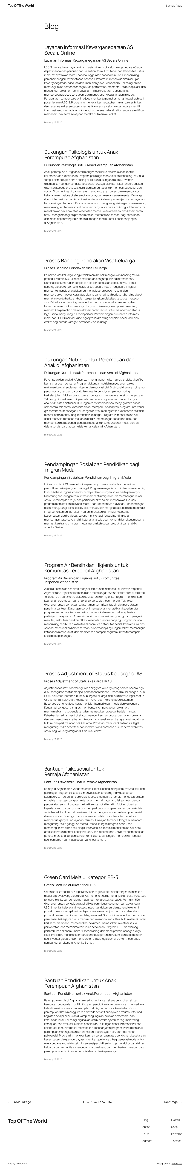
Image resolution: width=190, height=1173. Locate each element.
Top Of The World (21, 5)
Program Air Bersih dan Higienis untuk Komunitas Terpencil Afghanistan (86, 567)
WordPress (177, 1163)
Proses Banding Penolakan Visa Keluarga (89, 260)
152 (110, 1102)
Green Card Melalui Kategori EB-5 (81, 877)
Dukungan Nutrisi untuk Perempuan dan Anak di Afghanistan (89, 362)
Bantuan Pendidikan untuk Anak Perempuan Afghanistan (80, 983)
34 (103, 1102)
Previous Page (19, 1102)
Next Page (173, 1102)
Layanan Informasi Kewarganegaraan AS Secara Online (88, 49)
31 (92, 1102)
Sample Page (174, 5)
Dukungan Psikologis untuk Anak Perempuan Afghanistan (81, 154)
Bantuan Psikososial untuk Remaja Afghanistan (74, 771)
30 (88, 1102)
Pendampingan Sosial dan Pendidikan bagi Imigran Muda (91, 467)
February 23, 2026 (53, 122)
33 (99, 1102)
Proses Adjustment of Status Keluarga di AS (93, 673)
